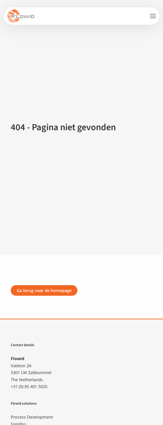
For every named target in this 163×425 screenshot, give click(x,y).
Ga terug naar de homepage (44, 290)
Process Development (32, 417)
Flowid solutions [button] (24, 403)
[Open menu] (151, 16)
